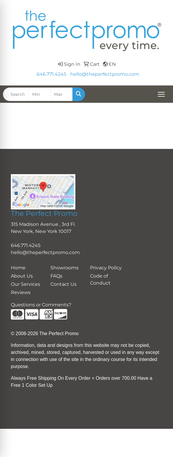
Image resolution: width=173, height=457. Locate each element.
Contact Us (63, 284)
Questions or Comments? (41, 305)
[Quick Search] (16, 94)
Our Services (25, 284)
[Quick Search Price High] (62, 94)
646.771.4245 (51, 74)
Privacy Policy (106, 267)
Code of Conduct (100, 279)
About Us (22, 276)
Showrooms (64, 267)
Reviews (20, 292)
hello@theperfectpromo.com (104, 74)
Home (18, 267)
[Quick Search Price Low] (40, 94)
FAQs (56, 276)
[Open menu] (161, 94)
